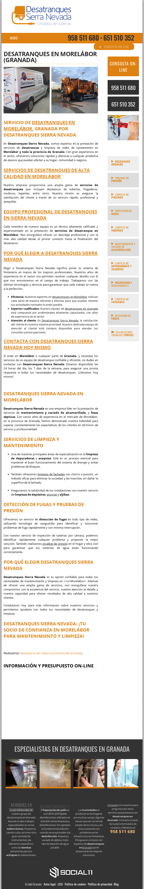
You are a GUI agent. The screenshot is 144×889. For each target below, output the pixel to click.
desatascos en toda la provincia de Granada (51, 653)
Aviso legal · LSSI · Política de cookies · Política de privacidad (78, 884)
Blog (116, 884)
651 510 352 (118, 37)
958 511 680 (83, 37)
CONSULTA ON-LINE (123, 66)
